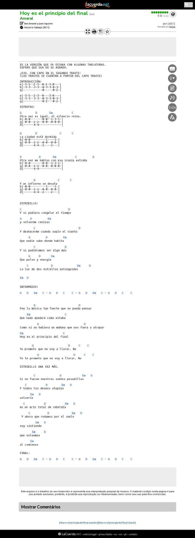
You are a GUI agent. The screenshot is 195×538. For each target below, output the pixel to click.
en (120, 534)
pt (125, 534)
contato (133, 534)
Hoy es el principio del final (54, 13)
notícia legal (89, 534)
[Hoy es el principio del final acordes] (78, 522)
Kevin (172, 26)
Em (51, 113)
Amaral (26, 18)
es (115, 534)
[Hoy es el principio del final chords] (117, 522)
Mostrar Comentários (40, 507)
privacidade (105, 534)
